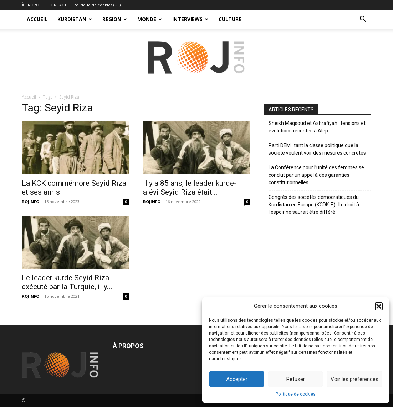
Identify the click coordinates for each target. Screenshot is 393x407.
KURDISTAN (74, 19)
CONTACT (57, 4)
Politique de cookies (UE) (97, 4)
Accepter (236, 379)
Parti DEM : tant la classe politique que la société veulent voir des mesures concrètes (317, 149)
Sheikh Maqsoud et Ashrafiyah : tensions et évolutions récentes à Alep (317, 127)
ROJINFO (30, 201)
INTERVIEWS (190, 19)
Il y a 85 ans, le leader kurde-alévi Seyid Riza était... (189, 187)
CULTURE (230, 19)
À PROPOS (31, 4)
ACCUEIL (37, 19)
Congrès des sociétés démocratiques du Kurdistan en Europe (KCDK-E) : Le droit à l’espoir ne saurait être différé (314, 204)
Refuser (295, 379)
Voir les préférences (354, 379)
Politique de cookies (296, 394)
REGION (114, 19)
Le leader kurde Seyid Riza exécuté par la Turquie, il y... (67, 282)
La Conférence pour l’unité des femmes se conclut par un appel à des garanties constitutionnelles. (316, 175)
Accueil (29, 97)
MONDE (149, 19)
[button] (378, 306)
